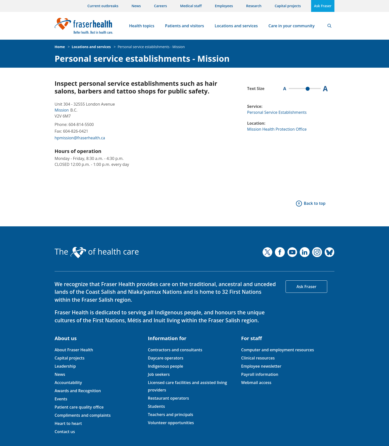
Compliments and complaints (83, 415)
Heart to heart (68, 423)
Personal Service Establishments (277, 112)
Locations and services (236, 26)
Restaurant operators (168, 398)
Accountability (68, 382)
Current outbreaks (102, 5)
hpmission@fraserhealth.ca (80, 138)
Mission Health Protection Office (277, 129)
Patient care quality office (79, 407)
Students (156, 406)
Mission (62, 110)
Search (329, 26)
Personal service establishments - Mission (151, 46)
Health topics (141, 26)
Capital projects (288, 5)
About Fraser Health (74, 350)
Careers (160, 5)
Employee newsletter (261, 366)
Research (253, 5)
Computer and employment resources (277, 350)
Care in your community (291, 26)
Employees (224, 5)
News (136, 5)
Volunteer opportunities (171, 422)
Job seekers (159, 374)
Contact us (65, 431)
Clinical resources (258, 358)
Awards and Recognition (78, 390)
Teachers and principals (170, 414)
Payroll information (259, 374)
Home (60, 46)
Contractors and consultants (175, 350)
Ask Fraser (322, 5)
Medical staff (191, 5)
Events (61, 399)
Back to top (314, 203)
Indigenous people (165, 366)
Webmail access (256, 382)
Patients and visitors (184, 26)
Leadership (65, 366)
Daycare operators (165, 358)
